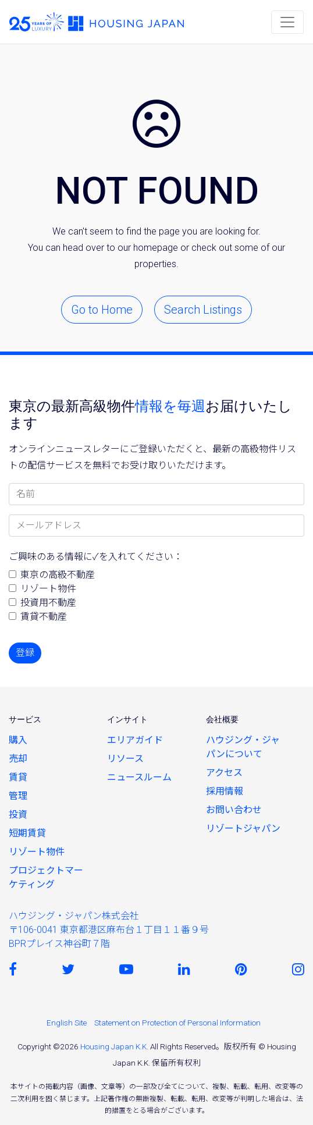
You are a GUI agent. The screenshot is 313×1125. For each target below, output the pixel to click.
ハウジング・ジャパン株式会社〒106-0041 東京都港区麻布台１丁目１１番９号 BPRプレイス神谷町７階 (109, 929)
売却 (18, 758)
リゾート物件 (48, 588)
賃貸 (18, 777)
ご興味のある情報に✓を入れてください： (96, 556)
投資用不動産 (48, 602)
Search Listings (203, 310)
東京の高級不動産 (57, 574)
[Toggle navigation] (287, 22)
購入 (18, 740)
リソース (125, 758)
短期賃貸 (27, 833)
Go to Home (102, 310)
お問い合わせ (234, 809)
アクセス (224, 772)
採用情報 (224, 791)
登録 (25, 652)
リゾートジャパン (243, 828)
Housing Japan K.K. (114, 1046)
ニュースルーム (139, 777)
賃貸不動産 (43, 616)
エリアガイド (135, 740)
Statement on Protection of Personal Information (177, 1022)
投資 (18, 814)
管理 (18, 795)
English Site (67, 1022)
